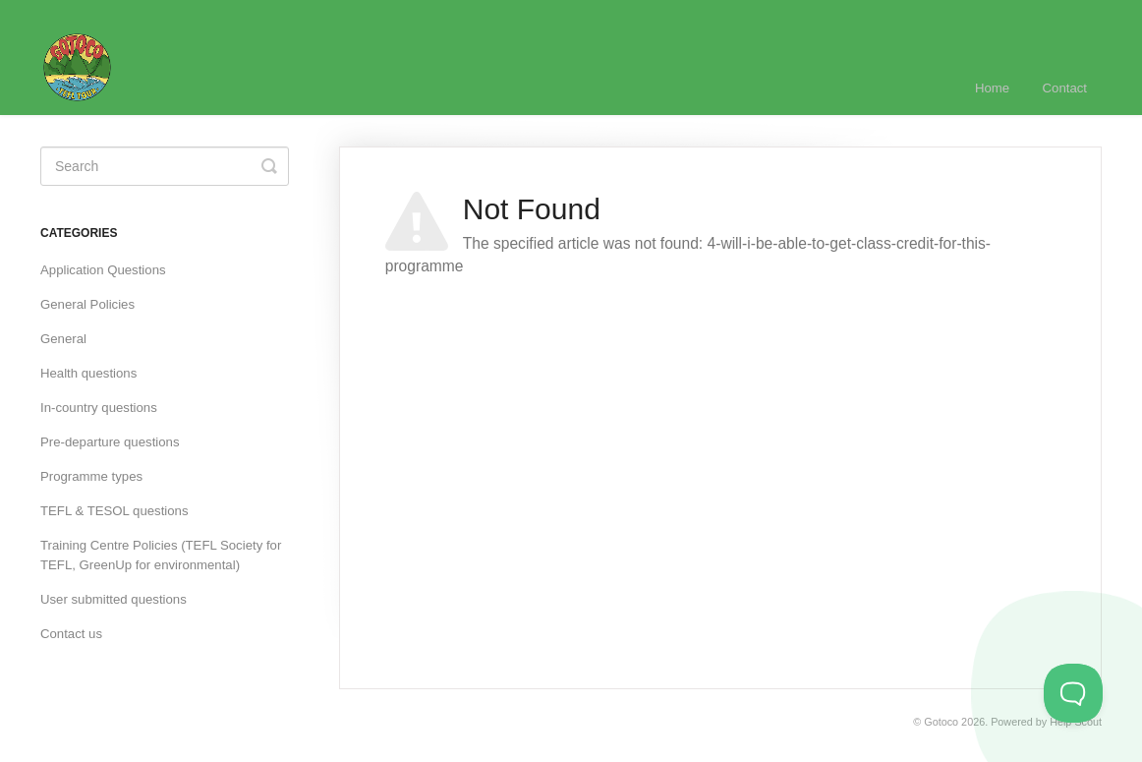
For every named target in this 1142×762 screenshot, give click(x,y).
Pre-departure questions (109, 442)
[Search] (164, 166)
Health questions (88, 373)
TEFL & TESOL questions (114, 510)
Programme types (91, 476)
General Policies (87, 304)
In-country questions (98, 407)
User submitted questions (113, 599)
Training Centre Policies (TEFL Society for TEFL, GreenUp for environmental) (160, 555)
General (63, 338)
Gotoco (941, 722)
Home (992, 88)
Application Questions (103, 270)
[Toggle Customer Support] (1073, 693)
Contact (1065, 88)
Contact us (71, 633)
